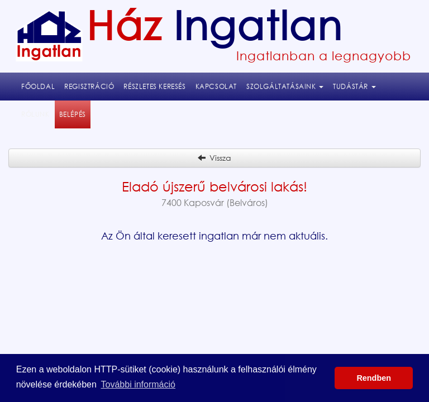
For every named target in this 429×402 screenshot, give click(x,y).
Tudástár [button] (354, 86)
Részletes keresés (154, 86)
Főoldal (38, 86)
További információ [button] (138, 384)
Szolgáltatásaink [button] (284, 86)
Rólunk (35, 114)
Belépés (74, 113)
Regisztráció (89, 86)
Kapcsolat (216, 86)
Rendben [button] (373, 378)
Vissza (214, 157)
